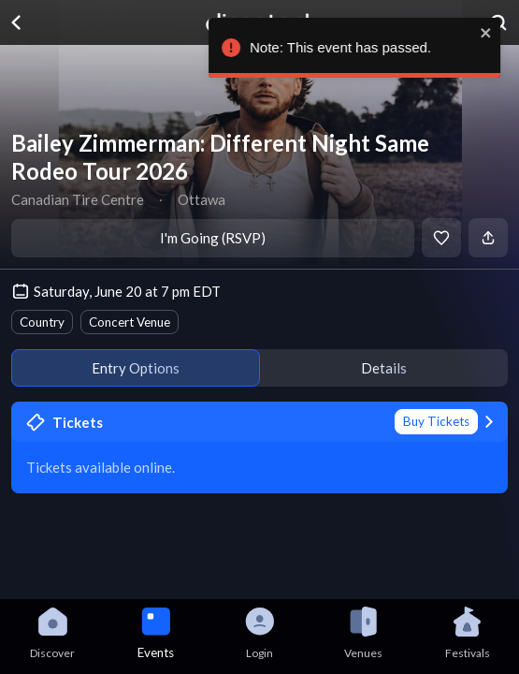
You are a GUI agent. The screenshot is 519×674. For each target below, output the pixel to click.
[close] (495, 32)
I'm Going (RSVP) (213, 237)
